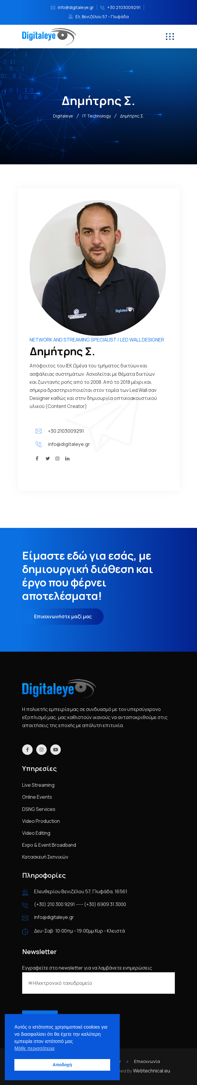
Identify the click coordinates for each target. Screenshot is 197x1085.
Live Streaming (38, 785)
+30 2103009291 (124, 7)
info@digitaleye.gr (76, 7)
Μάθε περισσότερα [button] (34, 1048)
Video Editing (36, 833)
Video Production (41, 821)
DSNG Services (38, 809)
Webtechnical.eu (151, 1070)
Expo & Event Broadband (49, 845)
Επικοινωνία (147, 1061)
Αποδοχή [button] (62, 1064)
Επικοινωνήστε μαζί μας (63, 616)
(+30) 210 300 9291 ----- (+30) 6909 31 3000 (80, 904)
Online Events (37, 797)
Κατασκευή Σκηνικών (45, 857)
